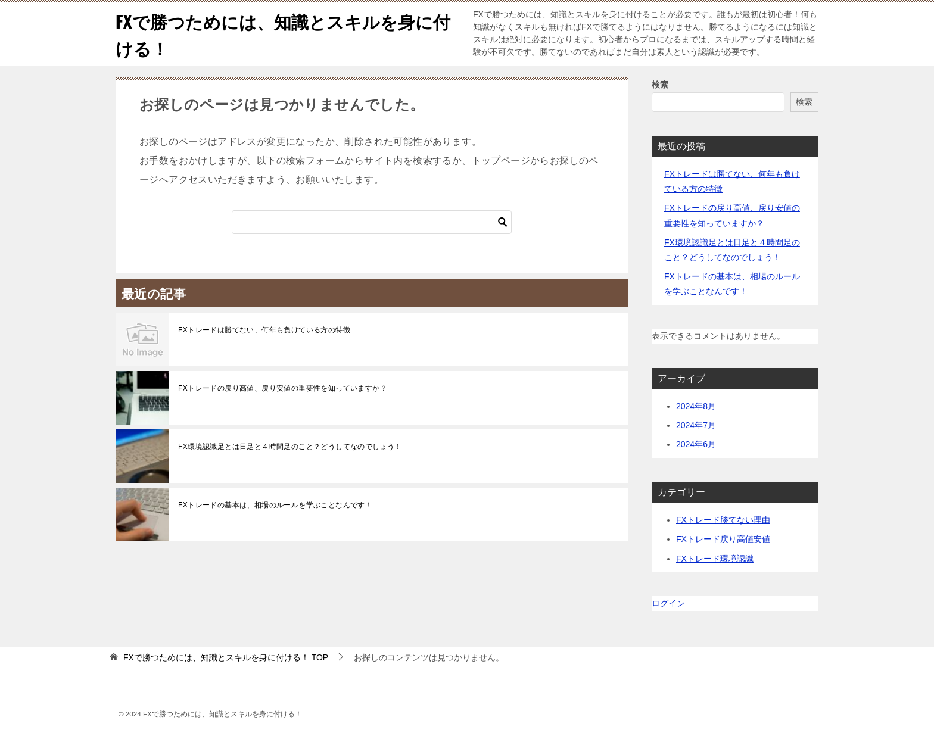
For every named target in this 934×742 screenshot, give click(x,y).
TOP (225, 657)
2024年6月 (696, 444)
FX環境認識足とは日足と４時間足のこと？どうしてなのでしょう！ (290, 446)
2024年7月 (696, 425)
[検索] (372, 222)
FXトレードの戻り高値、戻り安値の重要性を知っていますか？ (282, 388)
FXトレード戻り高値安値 (723, 539)
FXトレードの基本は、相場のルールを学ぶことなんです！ (275, 505)
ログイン (668, 603)
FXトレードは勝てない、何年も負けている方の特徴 (264, 330)
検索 (660, 84)
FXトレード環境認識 (715, 558)
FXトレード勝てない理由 (723, 520)
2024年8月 (696, 406)
